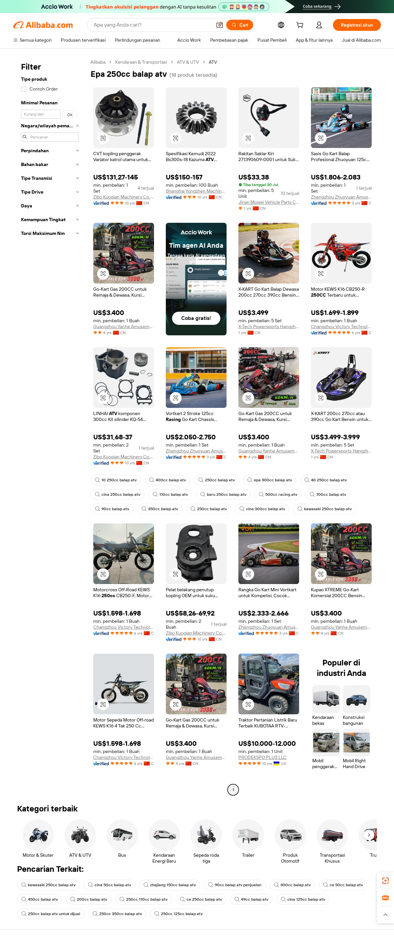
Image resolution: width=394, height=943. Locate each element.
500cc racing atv (278, 494)
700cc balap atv (328, 494)
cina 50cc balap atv (109, 885)
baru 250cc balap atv (223, 494)
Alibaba (98, 62)
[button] (220, 25)
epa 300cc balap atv (269, 480)
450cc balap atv (39, 899)
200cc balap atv (88, 899)
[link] (385, 880)
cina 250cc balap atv (117, 494)
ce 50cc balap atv (343, 885)
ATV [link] (213, 62)
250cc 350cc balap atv (117, 913)
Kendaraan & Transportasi (141, 62)
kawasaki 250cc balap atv (324, 509)
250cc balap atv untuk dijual (50, 913)
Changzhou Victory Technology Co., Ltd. (341, 326)
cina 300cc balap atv (262, 509)
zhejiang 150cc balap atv (169, 885)
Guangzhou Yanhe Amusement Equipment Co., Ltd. (123, 326)
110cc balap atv (170, 494)
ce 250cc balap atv (201, 899)
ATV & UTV (188, 62)
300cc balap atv (292, 885)
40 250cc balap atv (325, 480)
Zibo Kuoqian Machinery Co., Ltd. (123, 196)
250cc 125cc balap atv (178, 913)
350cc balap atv (160, 509)
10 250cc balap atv (116, 480)
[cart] (301, 26)
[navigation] (50, 426)
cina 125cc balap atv (303, 899)
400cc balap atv (167, 480)
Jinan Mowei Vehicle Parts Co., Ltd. (268, 202)
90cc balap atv (112, 509)
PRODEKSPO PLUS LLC (262, 757)
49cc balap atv (251, 899)
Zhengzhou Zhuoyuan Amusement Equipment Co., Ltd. (341, 196)
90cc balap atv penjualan (234, 885)
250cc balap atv (216, 480)
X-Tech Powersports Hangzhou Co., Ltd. (268, 326)
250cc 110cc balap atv (143, 899)
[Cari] (239, 25)
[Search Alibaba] (152, 25)
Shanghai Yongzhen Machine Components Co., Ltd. (196, 191)
